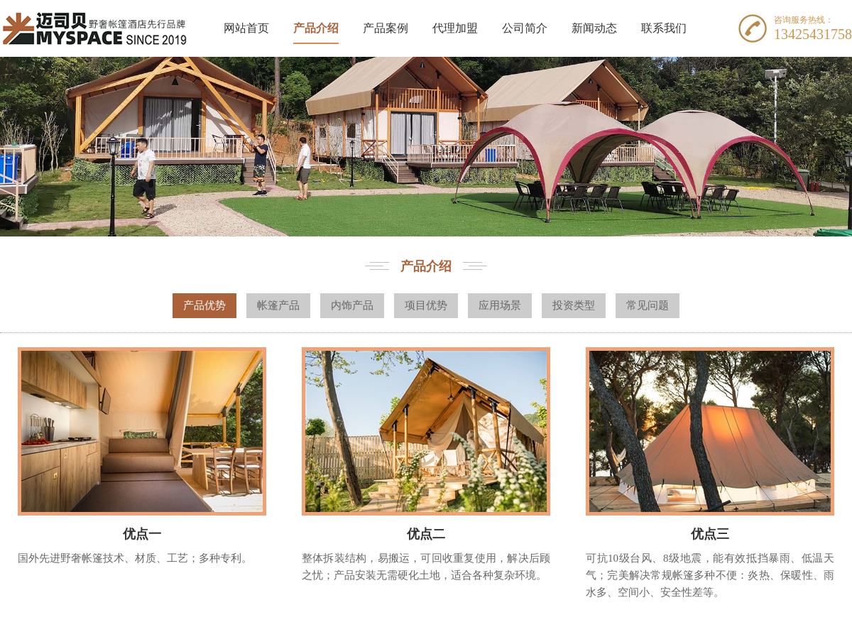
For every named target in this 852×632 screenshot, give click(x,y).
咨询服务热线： (804, 20)
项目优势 (426, 305)
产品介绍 (316, 28)
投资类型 (573, 305)
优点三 (710, 534)
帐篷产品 (278, 305)
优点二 (426, 534)
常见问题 (647, 305)
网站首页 (246, 28)
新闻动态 (594, 28)
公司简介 (524, 28)
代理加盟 (455, 28)
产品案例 (385, 28)
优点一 (142, 534)
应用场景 (500, 305)
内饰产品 (352, 305)
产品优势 (204, 305)
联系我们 (664, 28)
